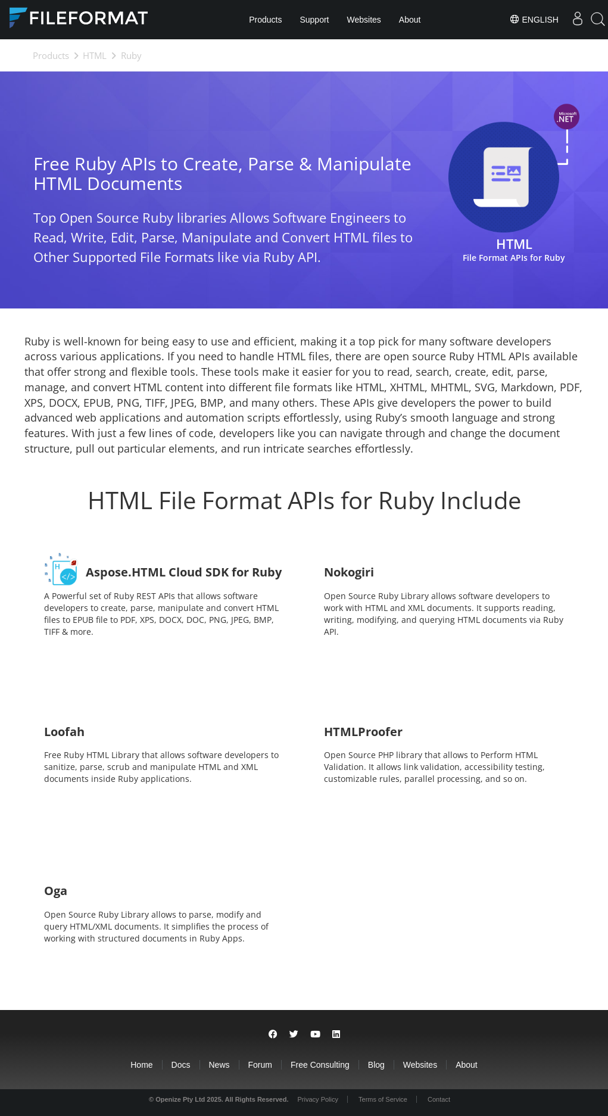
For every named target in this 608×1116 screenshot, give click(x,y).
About (410, 19)
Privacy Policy (318, 1099)
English (534, 19)
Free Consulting (320, 1065)
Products (265, 19)
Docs (181, 1065)
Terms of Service (382, 1099)
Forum (260, 1065)
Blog (376, 1065)
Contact (439, 1099)
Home (141, 1065)
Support (314, 19)
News (219, 1065)
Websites (364, 19)
